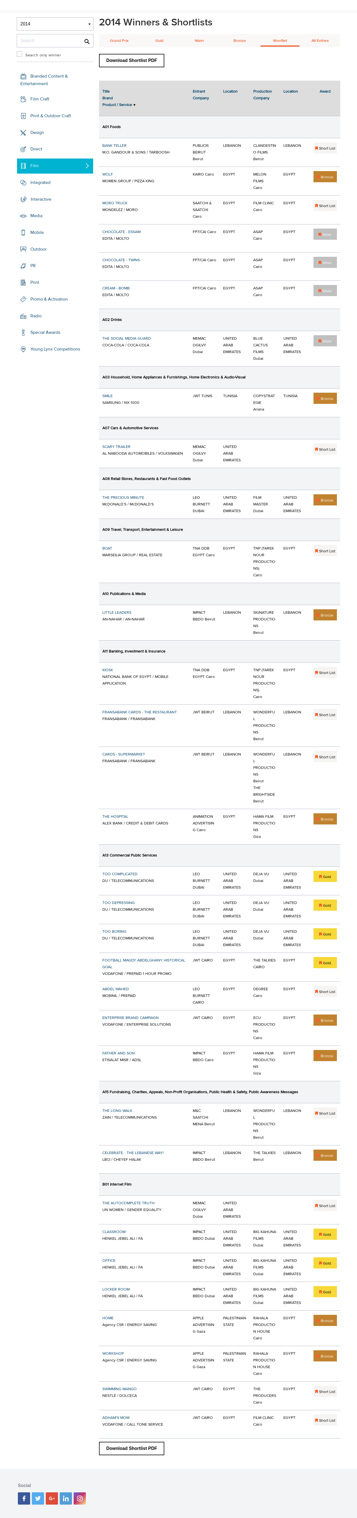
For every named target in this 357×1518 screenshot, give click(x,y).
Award (325, 91)
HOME (108, 1318)
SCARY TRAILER (116, 446)
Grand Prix (119, 40)
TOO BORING (114, 931)
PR (33, 265)
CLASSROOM (114, 1231)
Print (34, 282)
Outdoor (38, 249)
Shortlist (280, 40)
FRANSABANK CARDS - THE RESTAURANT (139, 712)
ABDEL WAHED (115, 989)
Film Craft (39, 99)
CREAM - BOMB (116, 288)
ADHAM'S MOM (115, 1417)
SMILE (107, 396)
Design (37, 132)
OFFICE (108, 1260)
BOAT (107, 548)
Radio (36, 316)
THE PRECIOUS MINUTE (123, 497)
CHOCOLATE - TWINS (121, 260)
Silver (199, 40)
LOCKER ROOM (116, 1289)
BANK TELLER (114, 145)
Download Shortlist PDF (131, 60)
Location (230, 91)
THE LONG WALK (117, 1110)
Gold (159, 40)
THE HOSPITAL (115, 816)
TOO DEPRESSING (118, 902)
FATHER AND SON (118, 1053)
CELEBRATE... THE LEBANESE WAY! (132, 1152)
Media (36, 216)
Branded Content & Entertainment (44, 80)
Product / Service (117, 104)
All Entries (320, 40)
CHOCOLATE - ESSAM (121, 231)
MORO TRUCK (114, 203)
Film (34, 166)
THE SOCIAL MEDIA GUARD (126, 338)
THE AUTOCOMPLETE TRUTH (128, 1203)
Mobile (37, 232)
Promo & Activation (49, 299)
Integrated (40, 182)
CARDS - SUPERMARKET (123, 754)
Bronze (239, 40)
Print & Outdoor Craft (50, 116)
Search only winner (43, 55)
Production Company (262, 95)
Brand (107, 98)
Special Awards (45, 332)
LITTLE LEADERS (116, 612)
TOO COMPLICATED (120, 874)
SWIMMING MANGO (119, 1389)
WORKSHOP (113, 1353)
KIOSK (107, 670)
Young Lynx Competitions (55, 349)
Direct (36, 149)
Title (106, 91)
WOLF (107, 174)
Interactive (41, 199)
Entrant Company (201, 95)
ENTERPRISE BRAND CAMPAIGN (130, 1017)
